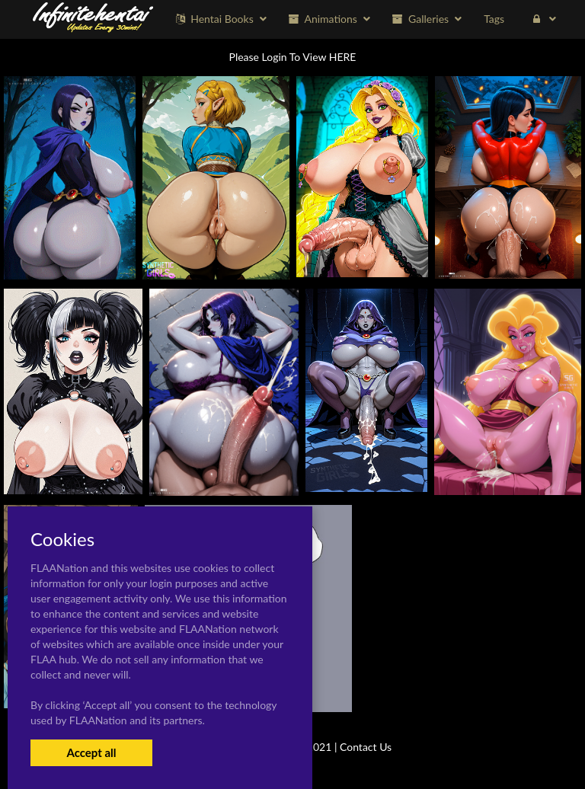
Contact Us (366, 746)
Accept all (91, 752)
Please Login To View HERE (292, 56)
